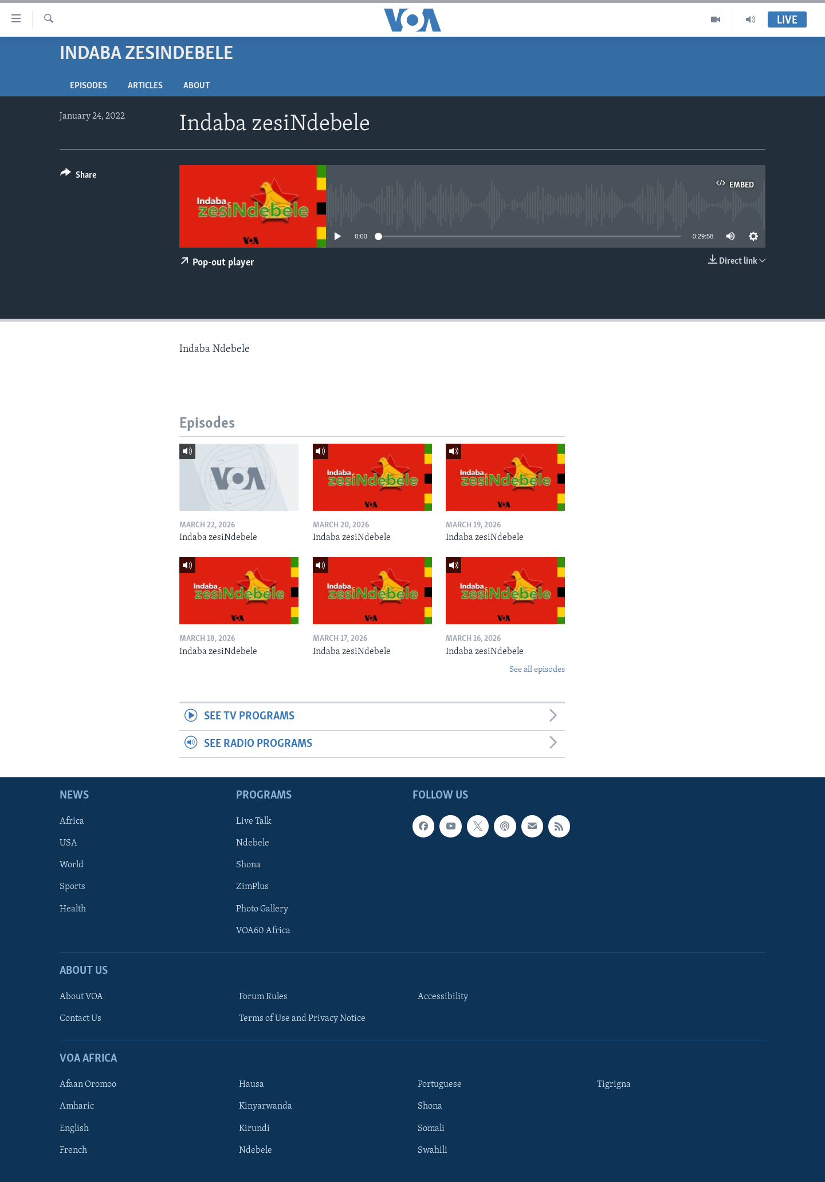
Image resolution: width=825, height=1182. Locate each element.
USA (68, 843)
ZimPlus (252, 887)
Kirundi (254, 1128)
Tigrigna (614, 1085)
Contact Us (80, 1018)
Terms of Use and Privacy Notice (302, 1018)
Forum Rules (263, 996)
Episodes (88, 86)
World (72, 865)
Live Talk (254, 822)
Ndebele (252, 843)
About (196, 86)
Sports (72, 887)
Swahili (432, 1150)
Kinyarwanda (265, 1106)
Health (73, 909)
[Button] (78, 177)
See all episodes (537, 670)
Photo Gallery (262, 909)
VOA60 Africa (263, 931)
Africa (72, 822)
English (74, 1128)
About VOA (81, 996)
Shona (248, 865)
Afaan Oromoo (88, 1085)
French (73, 1150)
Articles (145, 86)
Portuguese (440, 1085)
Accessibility (443, 996)
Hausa (251, 1085)
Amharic (77, 1106)
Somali (431, 1128)
